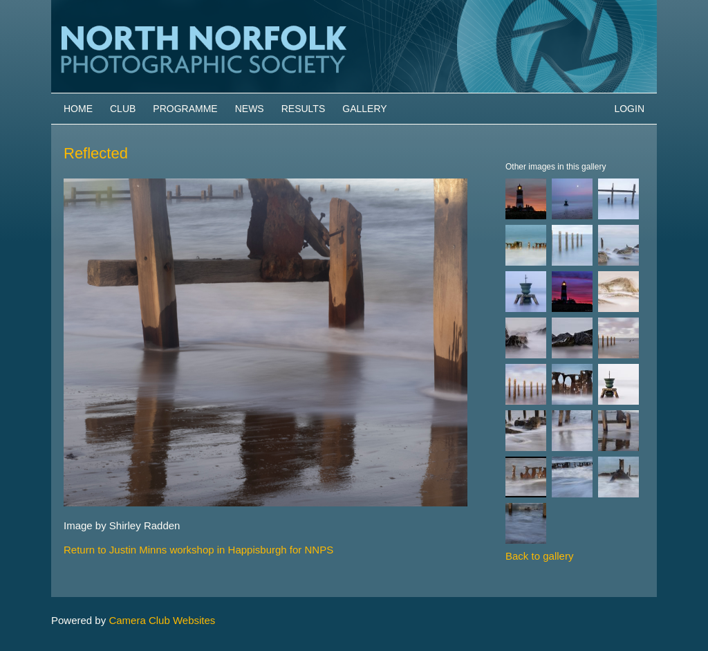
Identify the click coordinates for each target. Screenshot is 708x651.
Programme (185, 108)
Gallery (364, 108)
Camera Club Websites (162, 620)
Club (123, 108)
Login (629, 108)
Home (78, 108)
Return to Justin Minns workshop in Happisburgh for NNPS (198, 550)
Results (303, 108)
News (249, 108)
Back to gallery (539, 556)
